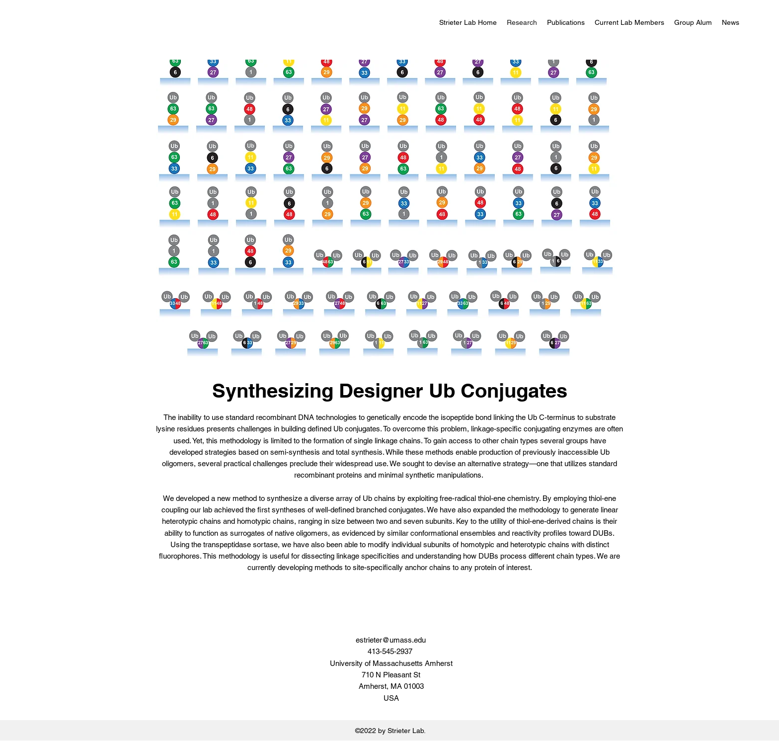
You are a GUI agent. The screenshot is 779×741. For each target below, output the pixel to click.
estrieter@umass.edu (391, 640)
